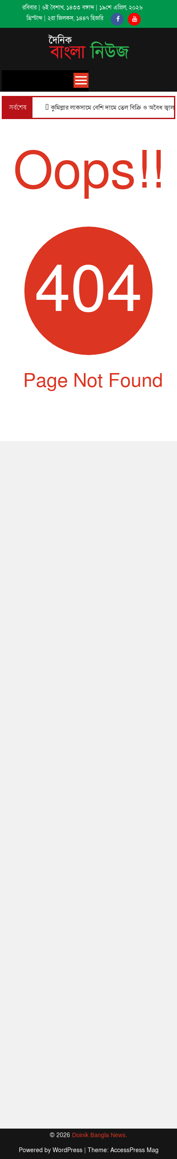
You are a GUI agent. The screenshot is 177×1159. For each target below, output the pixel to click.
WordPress (68, 1150)
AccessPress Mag (134, 1150)
